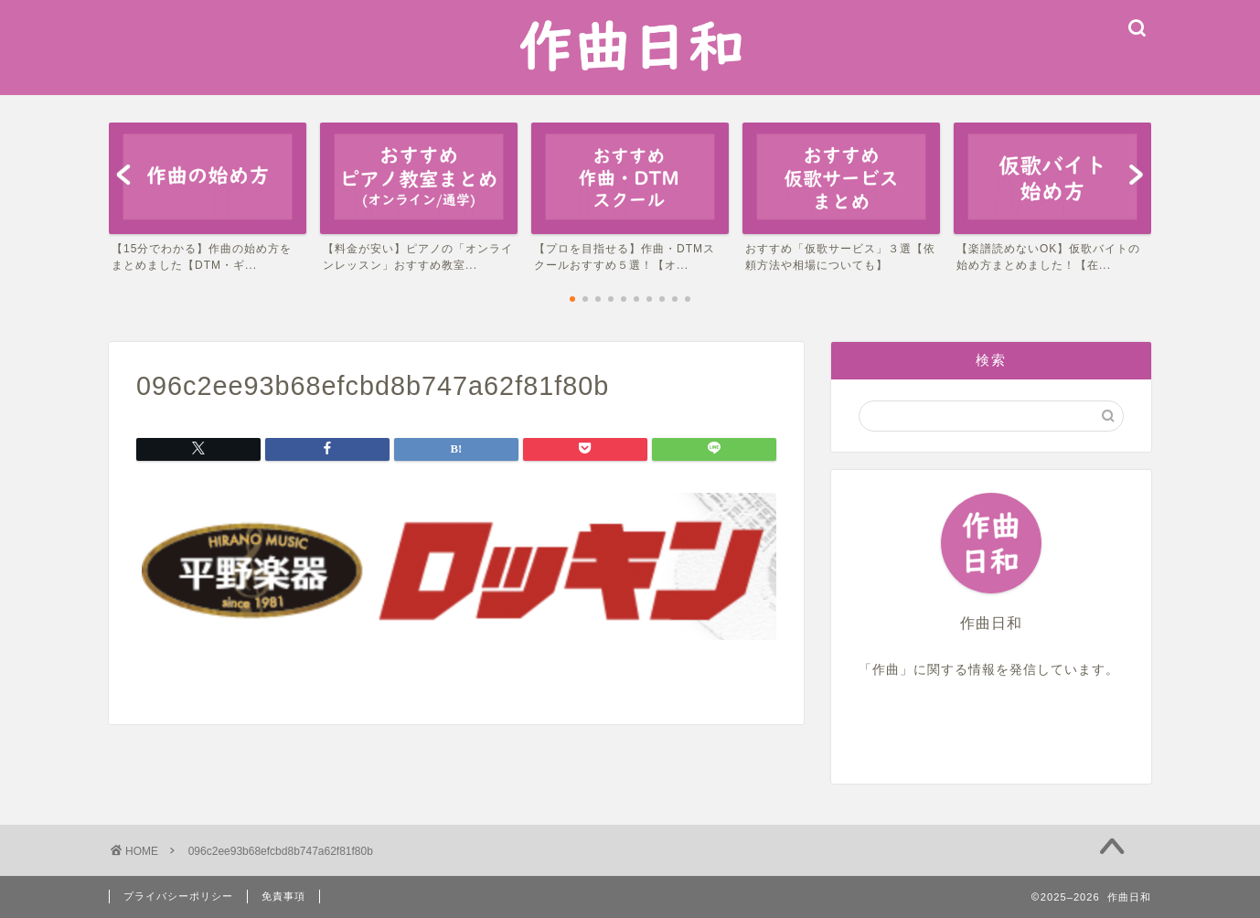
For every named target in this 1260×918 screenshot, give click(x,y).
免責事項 (283, 896)
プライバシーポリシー (178, 896)
